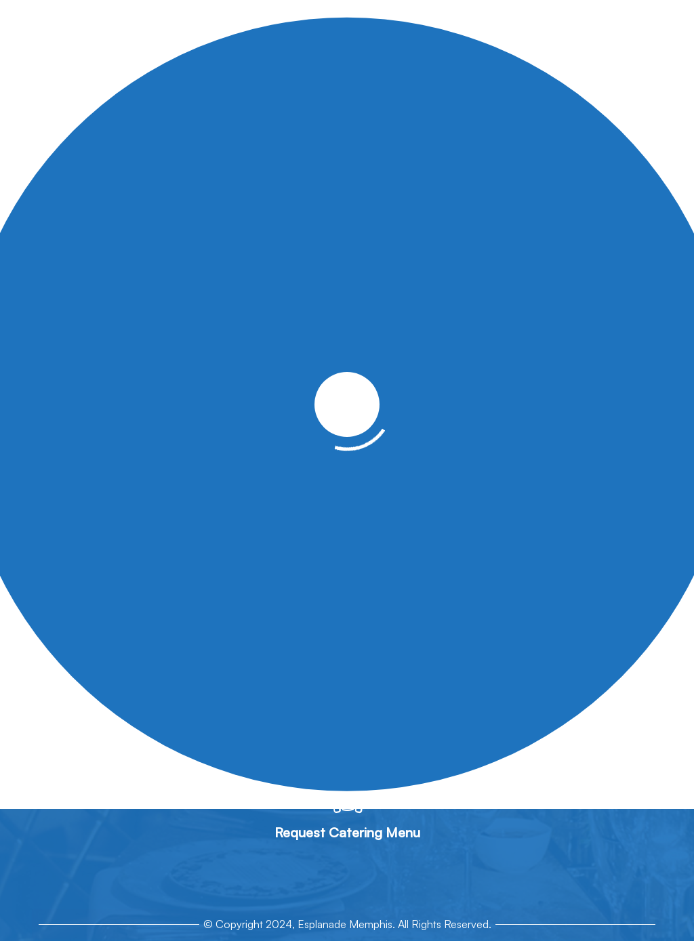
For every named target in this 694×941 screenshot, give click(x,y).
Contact (564, 386)
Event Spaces (366, 386)
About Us (143, 386)
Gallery (432, 386)
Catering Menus (277, 386)
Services (202, 386)
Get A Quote (497, 386)
